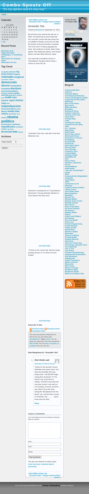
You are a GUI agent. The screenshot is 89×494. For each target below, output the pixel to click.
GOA (67, 159)
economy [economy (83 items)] (5, 89)
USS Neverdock (71, 256)
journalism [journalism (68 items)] (11, 109)
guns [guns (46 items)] (2, 97)
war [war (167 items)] (15, 131)
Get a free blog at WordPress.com (28, 489)
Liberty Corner (70, 189)
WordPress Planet (72, 272)
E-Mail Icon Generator (70, 35)
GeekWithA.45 (70, 157)
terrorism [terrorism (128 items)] (6, 131)
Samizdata (69, 233)
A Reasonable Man (72, 90)
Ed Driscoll (69, 144)
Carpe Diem (69, 117)
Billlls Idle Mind (71, 107)
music (48, 339)
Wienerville (69, 264)
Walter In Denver (71, 262)
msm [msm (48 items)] (18, 114)
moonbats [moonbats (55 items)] (12, 114)
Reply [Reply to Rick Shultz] (37, 403)
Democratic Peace (72, 136)
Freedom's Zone (71, 151)
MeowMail (69, 195)
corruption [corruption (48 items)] (4, 79)
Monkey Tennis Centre (73, 201)
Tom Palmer (69, 251)
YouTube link (44, 129)
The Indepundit (71, 247)
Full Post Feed (37, 329)
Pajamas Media (71, 212)
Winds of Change (71, 268)
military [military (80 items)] (4, 114)
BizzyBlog (69, 109)
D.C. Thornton (70, 128)
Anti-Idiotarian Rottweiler (74, 96)
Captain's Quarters (72, 113)
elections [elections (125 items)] (16, 88)
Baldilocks (69, 101)
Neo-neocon (69, 205)
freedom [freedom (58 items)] (11, 93)
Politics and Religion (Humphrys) (73, 217)
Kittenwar (68, 186)
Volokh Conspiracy (72, 260)
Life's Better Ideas (72, 191)
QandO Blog (70, 230)
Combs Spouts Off (27, 5)
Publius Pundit (70, 228)
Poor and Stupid (71, 220)
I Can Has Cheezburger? (74, 170)
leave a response (51, 343)
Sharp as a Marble (72, 235)
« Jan (3, 42)
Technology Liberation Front (76, 245)
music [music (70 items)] (3, 117)
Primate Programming (73, 224)
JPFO (67, 182)
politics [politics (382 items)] (7, 121)
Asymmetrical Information (75, 100)
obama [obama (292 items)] (12, 117)
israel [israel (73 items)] (3, 109)
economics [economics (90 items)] (15, 85)
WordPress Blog (71, 270)
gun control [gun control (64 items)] (17, 95)
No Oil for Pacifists (72, 209)
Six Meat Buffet (71, 237)
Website (30, 455)
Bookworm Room (71, 111)
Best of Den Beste (72, 103)
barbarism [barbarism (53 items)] (12, 72)
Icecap (67, 172)
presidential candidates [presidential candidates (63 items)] (10, 124)
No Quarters (69, 210)
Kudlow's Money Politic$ (74, 187)
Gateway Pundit (71, 155)
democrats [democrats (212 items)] (9, 82)
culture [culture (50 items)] (11, 79)
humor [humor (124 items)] (19, 100)
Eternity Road (70, 147)
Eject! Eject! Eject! (72, 145)
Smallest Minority (71, 239)
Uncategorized (34, 339)
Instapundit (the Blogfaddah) (76, 176)
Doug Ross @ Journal (73, 138)
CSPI (67, 126)
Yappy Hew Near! (8, 53)
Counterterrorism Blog (74, 124)
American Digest (71, 94)
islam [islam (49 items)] (8, 103)
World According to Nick (74, 274)
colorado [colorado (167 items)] (7, 76)
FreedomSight (70, 153)
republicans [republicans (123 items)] (8, 126)
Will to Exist (69, 266)
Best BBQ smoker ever (38, 20)
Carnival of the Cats (72, 115)
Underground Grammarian (75, 254)
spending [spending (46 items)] (10, 129)
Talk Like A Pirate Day (73, 243)
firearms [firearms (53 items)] (4, 93)
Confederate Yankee (73, 122)
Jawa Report (70, 180)
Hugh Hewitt (70, 168)
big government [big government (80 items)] (10, 73)
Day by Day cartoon (72, 134)
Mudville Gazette (71, 203)
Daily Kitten (69, 130)
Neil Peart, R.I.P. (7, 51)
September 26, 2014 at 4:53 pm (45, 364)
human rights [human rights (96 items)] (8, 100)
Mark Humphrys (71, 193)
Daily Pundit (69, 132)
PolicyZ (68, 214)
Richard (39, 30)
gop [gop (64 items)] (10, 95)
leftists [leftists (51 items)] (18, 109)
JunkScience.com (72, 184)
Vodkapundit (70, 258)
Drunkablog (69, 140)
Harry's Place (70, 161)
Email (30, 449)
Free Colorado (70, 149)
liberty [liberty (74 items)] (4, 111)
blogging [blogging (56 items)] (16, 74)
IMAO (67, 174)
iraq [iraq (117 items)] (3, 103)
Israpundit (69, 178)
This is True (69, 249)
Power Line (69, 222)
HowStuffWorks (71, 166)
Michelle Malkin (71, 199)
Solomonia (69, 241)
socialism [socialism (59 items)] (19, 127)
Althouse (68, 92)
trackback (32, 346)
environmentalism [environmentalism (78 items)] (9, 91)
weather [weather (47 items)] (20, 132)
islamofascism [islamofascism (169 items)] (11, 106)
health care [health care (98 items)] (11, 97)
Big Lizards (69, 105)
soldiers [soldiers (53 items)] (4, 129)
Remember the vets (9, 62)
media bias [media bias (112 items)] (14, 111)
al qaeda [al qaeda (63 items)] (4, 72)
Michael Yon (69, 197)
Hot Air (67, 165)
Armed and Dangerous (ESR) (76, 98)
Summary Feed (53, 329)
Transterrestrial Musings (74, 252)
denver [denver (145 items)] (5, 85)
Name (30, 444)
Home (3, 14)
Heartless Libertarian (73, 163)
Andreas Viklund (66, 489)
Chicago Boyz (70, 119)
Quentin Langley (71, 231)
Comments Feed (38, 331)
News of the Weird (72, 207)
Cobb (67, 121)
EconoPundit (70, 142)
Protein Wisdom (71, 226)
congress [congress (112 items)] (19, 77)
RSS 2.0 (32, 343)
